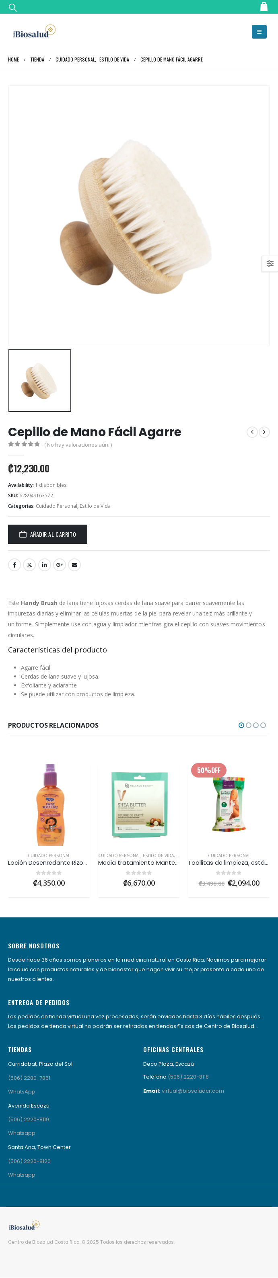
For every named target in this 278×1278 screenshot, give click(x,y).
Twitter (29, 564)
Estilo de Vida (95, 506)
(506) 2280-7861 (29, 1078)
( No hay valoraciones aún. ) (78, 444)
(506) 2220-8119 (28, 1119)
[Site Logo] (34, 32)
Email (74, 564)
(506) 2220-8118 (188, 1077)
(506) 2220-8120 (29, 1161)
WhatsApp (21, 1091)
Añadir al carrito (53, 534)
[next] (264, 432)
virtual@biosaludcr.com (193, 1091)
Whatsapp (21, 1133)
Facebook (14, 564)
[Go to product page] (49, 805)
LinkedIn (44, 564)
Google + (59, 564)
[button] (13, 7)
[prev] (252, 432)
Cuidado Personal (56, 506)
